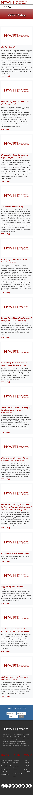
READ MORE (4, 76)
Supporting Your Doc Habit (12, 587)
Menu (7, 7)
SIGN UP (21, 716)
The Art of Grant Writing (12, 207)
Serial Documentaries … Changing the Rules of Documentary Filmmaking (16, 410)
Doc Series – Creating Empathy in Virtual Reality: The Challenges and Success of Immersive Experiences (16, 507)
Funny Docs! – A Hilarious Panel (15, 553)
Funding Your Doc (8, 47)
